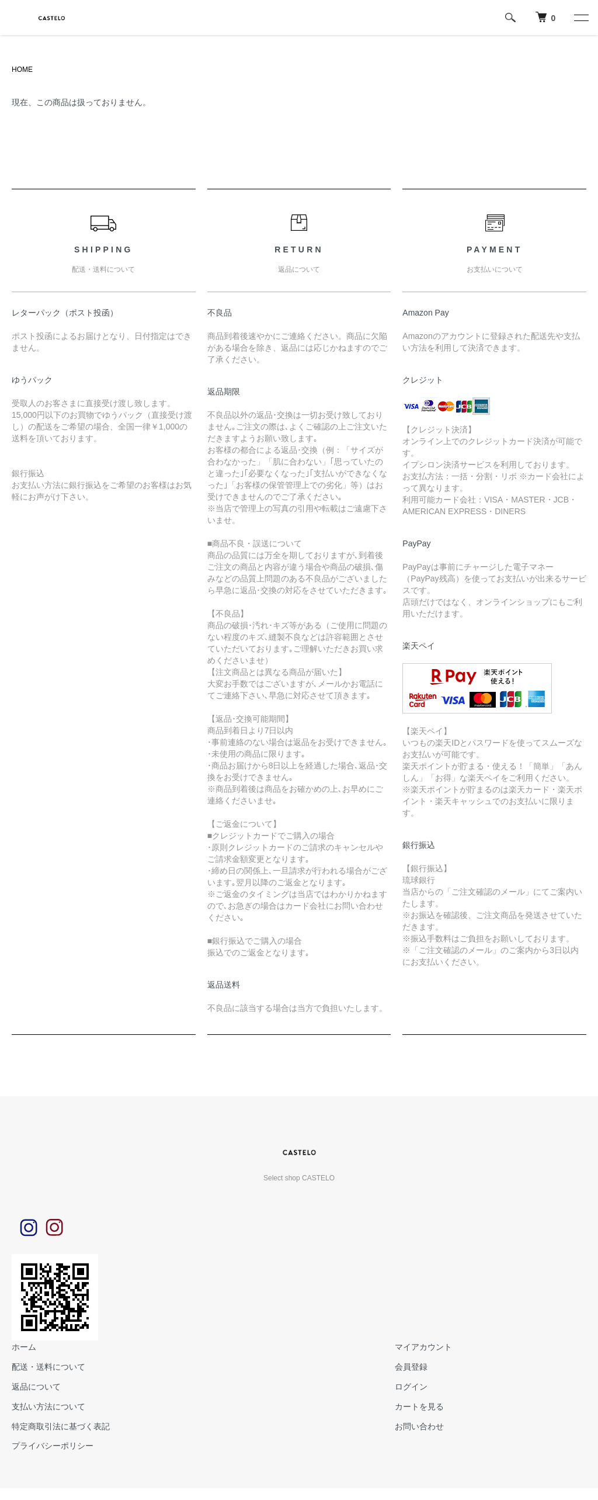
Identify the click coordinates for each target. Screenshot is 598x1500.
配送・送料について (48, 1366)
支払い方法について (48, 1406)
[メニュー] (580, 17)
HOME (22, 69)
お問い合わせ (419, 1426)
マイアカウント (423, 1347)
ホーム (24, 1347)
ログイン (411, 1386)
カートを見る (419, 1406)
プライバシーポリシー (52, 1445)
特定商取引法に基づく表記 (61, 1426)
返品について (36, 1386)
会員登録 (411, 1366)
